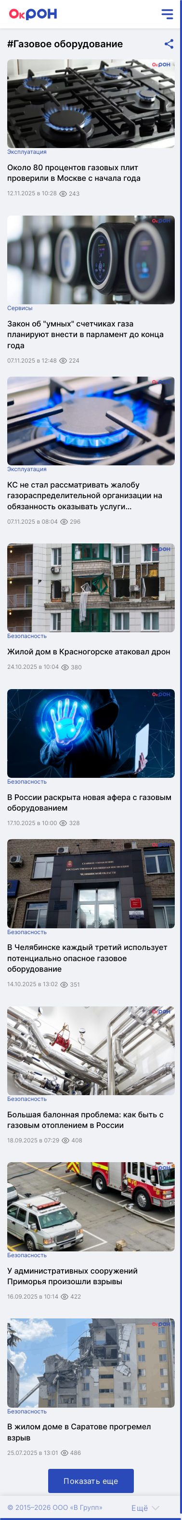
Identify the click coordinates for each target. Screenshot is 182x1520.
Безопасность (27, 635)
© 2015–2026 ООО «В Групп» (55, 1508)
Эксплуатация (27, 151)
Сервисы (20, 308)
